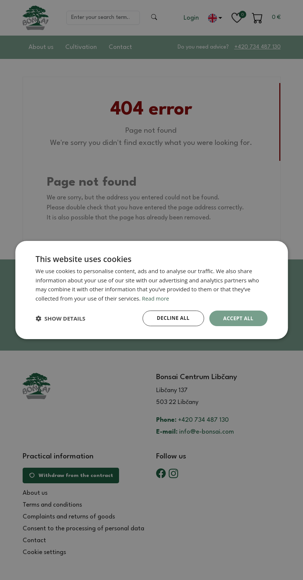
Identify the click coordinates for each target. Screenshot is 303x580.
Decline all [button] (171, 318)
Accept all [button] (237, 318)
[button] (60, 318)
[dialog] (151, 289)
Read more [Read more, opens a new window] (156, 298)
